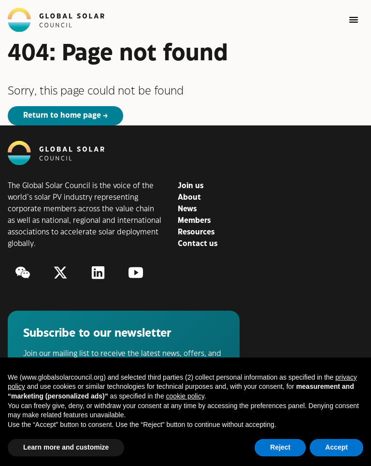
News (187, 209)
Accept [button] (336, 447)
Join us (190, 186)
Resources (196, 232)
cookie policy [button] (185, 396)
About (189, 197)
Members (194, 220)
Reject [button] (280, 447)
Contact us (197, 243)
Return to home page (62, 115)
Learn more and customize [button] (66, 447)
